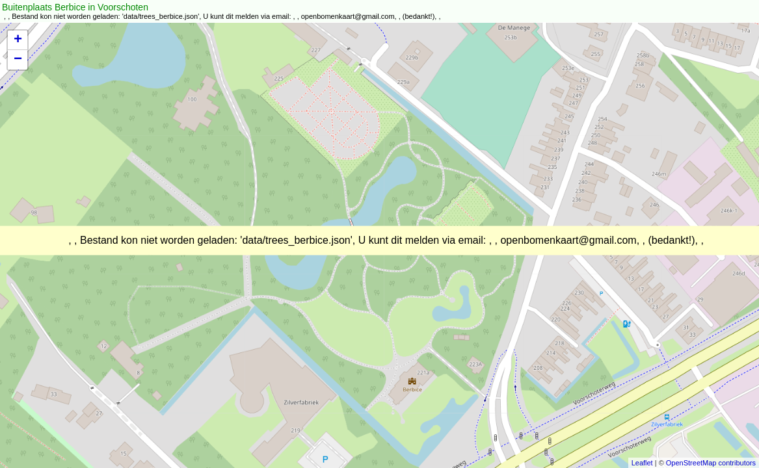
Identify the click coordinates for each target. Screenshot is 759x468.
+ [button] (18, 40)
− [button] (18, 60)
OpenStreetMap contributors (711, 463)
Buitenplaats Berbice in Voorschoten (75, 7)
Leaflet (642, 463)
